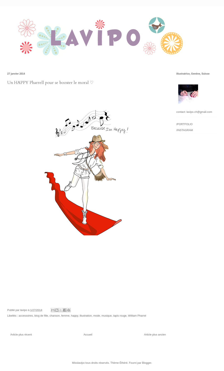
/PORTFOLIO (184, 124)
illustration (86, 315)
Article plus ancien (155, 334)
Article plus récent (21, 334)
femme (65, 315)
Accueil (88, 334)
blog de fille (41, 315)
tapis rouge (120, 315)
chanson (55, 315)
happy (74, 315)
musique (106, 315)
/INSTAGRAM (184, 130)
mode (96, 315)
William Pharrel (137, 315)
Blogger (146, 362)
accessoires (26, 315)
